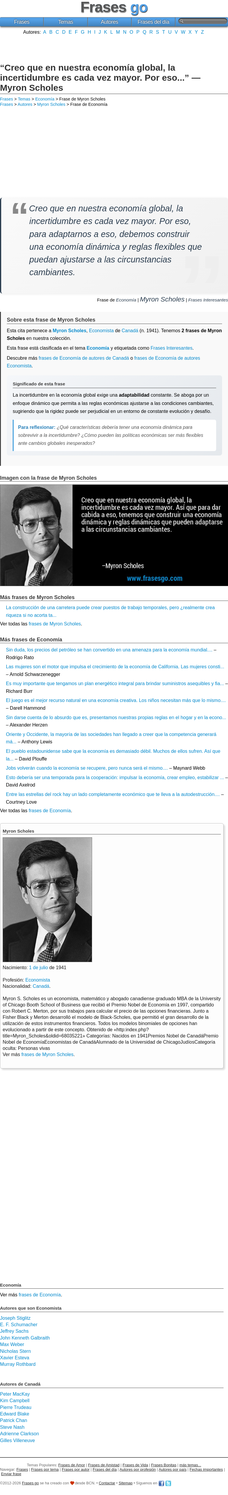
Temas (65, 22)
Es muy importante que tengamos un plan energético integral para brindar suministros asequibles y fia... (115, 683)
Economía (44, 99)
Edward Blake (14, 1413)
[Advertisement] (114, 48)
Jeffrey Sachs (14, 1331)
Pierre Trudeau (15, 1407)
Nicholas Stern (15, 1351)
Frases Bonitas (163, 1465)
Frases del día (153, 22)
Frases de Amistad (104, 1465)
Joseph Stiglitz (15, 1318)
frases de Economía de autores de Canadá (84, 358)
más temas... (190, 1465)
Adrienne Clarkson (19, 1433)
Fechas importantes (206, 1469)
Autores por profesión (138, 1469)
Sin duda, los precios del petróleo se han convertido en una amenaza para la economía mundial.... (109, 649)
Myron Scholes (51, 104)
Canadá (130, 330)
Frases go (30, 1483)
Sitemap (126, 1483)
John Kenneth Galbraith (25, 1337)
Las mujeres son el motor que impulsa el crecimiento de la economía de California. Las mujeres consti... (115, 666)
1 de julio (38, 967)
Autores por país (173, 1469)
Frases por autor (76, 1469)
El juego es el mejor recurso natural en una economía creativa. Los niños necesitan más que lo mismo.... (116, 700)
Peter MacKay (15, 1394)
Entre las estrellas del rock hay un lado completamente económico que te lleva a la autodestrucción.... (113, 794)
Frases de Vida (135, 1465)
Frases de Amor (71, 1465)
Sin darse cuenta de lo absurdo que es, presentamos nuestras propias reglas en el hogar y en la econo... (116, 717)
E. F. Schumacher (18, 1324)
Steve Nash (12, 1427)
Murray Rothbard (18, 1364)
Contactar (107, 1483)
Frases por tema (45, 1469)
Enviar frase (11, 1474)
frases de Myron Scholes (55, 623)
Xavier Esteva (14, 1357)
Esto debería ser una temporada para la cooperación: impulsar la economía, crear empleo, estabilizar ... (115, 777)
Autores (109, 22)
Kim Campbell (15, 1400)
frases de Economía (50, 810)
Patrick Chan (13, 1420)
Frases (21, 22)
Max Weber (12, 1344)
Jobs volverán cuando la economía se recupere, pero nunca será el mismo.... (87, 768)
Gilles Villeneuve (17, 1440)
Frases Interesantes (208, 299)
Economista (101, 330)
